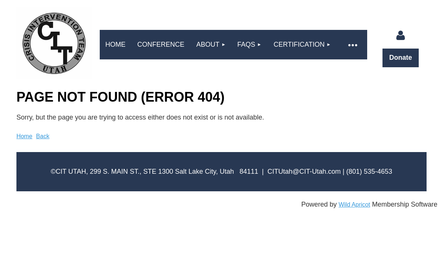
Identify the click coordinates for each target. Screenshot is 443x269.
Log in (400, 35)
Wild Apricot (354, 204)
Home (24, 136)
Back (43, 136)
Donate (400, 57)
